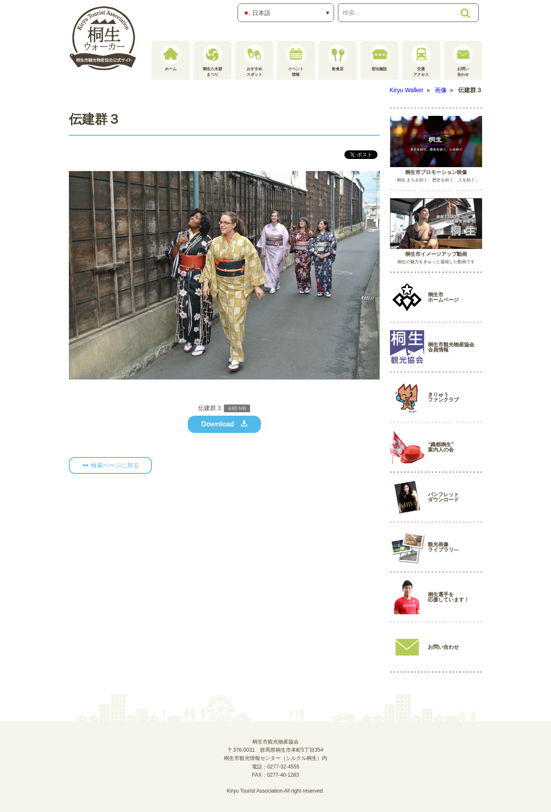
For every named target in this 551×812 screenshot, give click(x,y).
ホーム (170, 58)
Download (217, 424)
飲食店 (337, 58)
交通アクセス (421, 61)
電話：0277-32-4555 (276, 767)
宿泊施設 (379, 58)
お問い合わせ (463, 61)
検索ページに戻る (115, 465)
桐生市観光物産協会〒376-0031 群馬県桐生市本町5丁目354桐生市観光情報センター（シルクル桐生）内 (275, 750)
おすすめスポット (254, 61)
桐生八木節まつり (212, 61)
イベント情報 (296, 61)
